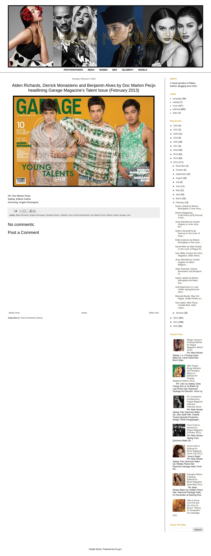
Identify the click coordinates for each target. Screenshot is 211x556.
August (179, 178)
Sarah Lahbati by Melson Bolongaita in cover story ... (189, 207)
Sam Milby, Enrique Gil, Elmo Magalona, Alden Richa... (188, 254)
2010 (176, 326)
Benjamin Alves (52, 215)
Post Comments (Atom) (31, 318)
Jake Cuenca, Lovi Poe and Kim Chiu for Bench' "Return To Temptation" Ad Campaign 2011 (187, 508)
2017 (176, 146)
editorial (176, 109)
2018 (176, 142)
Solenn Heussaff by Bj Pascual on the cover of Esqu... (187, 233)
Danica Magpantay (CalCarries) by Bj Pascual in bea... (188, 215)
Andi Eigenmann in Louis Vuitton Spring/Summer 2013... (187, 289)
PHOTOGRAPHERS (73, 70)
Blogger (118, 549)
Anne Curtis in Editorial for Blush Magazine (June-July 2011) (194, 450)
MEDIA (91, 70)
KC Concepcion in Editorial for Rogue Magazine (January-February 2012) (195, 401)
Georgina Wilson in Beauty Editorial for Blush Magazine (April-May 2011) (194, 479)
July (178, 182)
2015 (176, 154)
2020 (176, 134)
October (180, 170)
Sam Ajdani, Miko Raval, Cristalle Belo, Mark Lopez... (186, 305)
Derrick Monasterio (82, 215)
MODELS (142, 70)
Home (84, 313)
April (178, 194)
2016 (176, 150)
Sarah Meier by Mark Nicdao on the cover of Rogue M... (188, 247)
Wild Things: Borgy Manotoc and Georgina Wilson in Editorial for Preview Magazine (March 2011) (187, 373)
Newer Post (14, 313)
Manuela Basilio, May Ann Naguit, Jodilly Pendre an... (189, 297)
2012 (176, 318)
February (180, 202)
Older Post (154, 313)
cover (70, 215)
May (178, 190)
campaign (177, 98)
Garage (122, 215)
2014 (176, 158)
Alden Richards (22, 215)
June (178, 186)
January (180, 313)
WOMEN (103, 70)
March (179, 198)
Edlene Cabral (112, 215)
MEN (114, 70)
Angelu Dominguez (37, 215)
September (181, 174)
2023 (176, 125)
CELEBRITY (128, 70)
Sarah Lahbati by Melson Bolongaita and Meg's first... (186, 280)
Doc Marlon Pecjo (98, 215)
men (128, 215)
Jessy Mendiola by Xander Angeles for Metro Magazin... (187, 262)
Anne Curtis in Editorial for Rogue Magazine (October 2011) (195, 429)
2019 (176, 138)
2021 (176, 129)
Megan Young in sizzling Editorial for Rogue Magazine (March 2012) (195, 345)
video (175, 113)
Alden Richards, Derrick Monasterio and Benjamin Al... (188, 271)
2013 (176, 162)
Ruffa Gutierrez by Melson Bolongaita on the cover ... (188, 241)
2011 (176, 322)
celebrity (63, 215)
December (181, 166)
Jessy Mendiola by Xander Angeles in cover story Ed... (187, 224)
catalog (176, 102)
